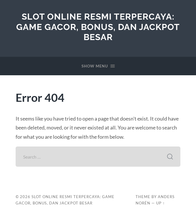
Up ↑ (160, 203)
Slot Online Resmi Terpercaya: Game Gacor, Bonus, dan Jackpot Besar (98, 27)
